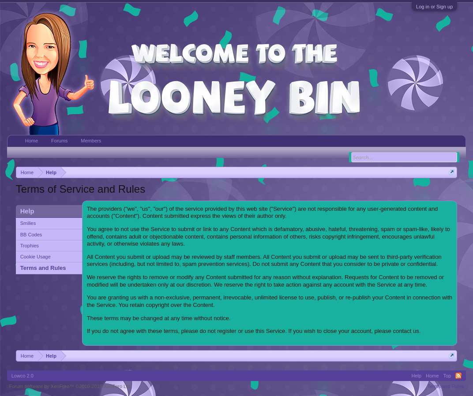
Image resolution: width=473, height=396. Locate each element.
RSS (458, 376)
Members (91, 140)
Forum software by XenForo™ (70, 386)
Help (417, 375)
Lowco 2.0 (22, 375)
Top (447, 375)
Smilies (28, 223)
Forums (59, 140)
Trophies (29, 245)
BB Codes (31, 234)
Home (31, 140)
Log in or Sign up (434, 6)
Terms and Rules (43, 268)
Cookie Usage (35, 256)
